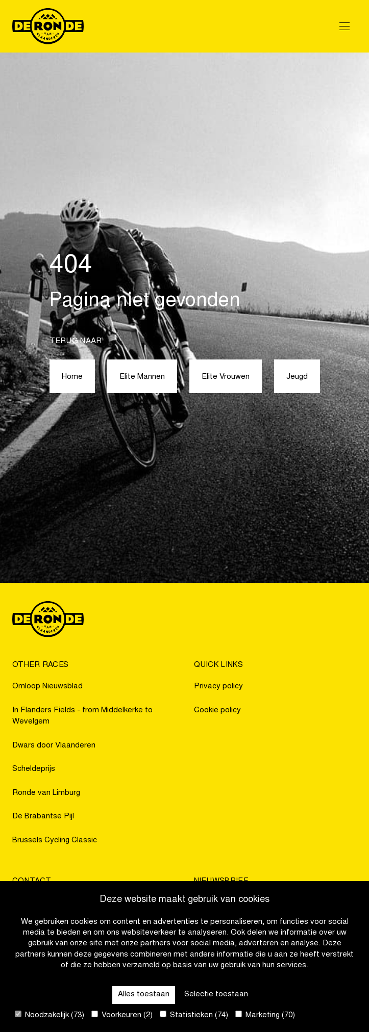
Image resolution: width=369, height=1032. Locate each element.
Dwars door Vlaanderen (53, 746)
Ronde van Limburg (46, 793)
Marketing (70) (265, 1015)
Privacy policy (218, 686)
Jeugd (297, 377)
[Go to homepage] (48, 26)
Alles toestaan (143, 994)
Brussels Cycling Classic (54, 840)
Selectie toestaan (216, 994)
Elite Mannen (142, 377)
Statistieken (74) (194, 1015)
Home (72, 377)
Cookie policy (217, 710)
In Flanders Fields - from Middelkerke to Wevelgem (82, 716)
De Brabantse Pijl (43, 816)
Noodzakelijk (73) (49, 1015)
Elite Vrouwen (226, 377)
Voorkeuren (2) (122, 1015)
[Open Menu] (344, 26)
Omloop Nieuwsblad (47, 686)
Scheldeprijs (33, 769)
